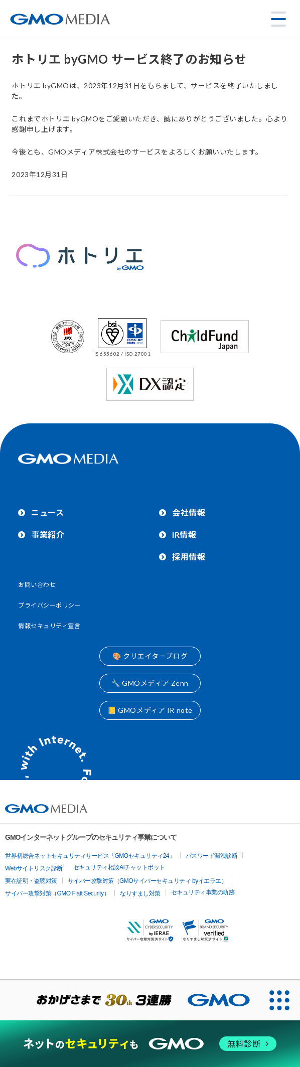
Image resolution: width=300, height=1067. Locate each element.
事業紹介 (47, 534)
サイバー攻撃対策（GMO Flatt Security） (57, 893)
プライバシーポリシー (49, 605)
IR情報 (184, 534)
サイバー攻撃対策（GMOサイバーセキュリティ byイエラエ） (147, 880)
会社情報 (188, 512)
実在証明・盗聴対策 (31, 880)
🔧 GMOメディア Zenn (150, 683)
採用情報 (188, 556)
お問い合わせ (37, 584)
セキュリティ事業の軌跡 (203, 892)
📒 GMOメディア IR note (150, 710)
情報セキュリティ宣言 (49, 626)
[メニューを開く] (278, 19)
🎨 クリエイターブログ (150, 656)
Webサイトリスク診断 (34, 868)
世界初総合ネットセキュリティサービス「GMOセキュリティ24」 (90, 855)
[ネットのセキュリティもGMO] (150, 1043)
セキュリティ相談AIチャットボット (119, 867)
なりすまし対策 (140, 893)
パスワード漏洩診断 (212, 855)
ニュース (47, 512)
